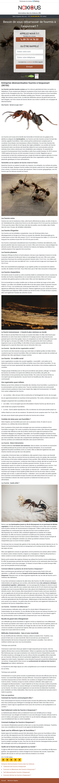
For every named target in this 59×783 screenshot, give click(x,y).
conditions (29, 62)
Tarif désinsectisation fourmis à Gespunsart (16, 772)
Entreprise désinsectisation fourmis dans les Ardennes (17, 764)
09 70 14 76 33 (29, 39)
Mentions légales (13, 780)
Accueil (3, 780)
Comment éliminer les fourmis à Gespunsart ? (17, 775)
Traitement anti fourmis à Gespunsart (14, 766)
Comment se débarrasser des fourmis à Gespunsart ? (19, 769)
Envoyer (29, 67)
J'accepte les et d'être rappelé (30, 62)
